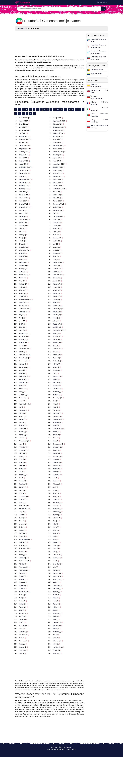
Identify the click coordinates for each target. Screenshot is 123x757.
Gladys (55, 582)
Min (20, 478)
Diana (55, 333)
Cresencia (56, 622)
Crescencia (56, 419)
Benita (55, 318)
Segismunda (23, 561)
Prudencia (22, 496)
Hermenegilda (23, 539)
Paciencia (56, 262)
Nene (20, 521)
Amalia (21, 438)
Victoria (55, 185)
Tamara (55, 385)
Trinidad (21, 145)
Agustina (55, 167)
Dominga (22, 616)
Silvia (54, 161)
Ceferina (55, 336)
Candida (55, 268)
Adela (20, 253)
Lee (20, 407)
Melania (55, 253)
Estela (21, 530)
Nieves (21, 278)
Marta (54, 182)
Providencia (56, 647)
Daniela (21, 579)
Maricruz (55, 465)
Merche (21, 475)
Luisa (20, 228)
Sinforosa (22, 361)
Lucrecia (21, 170)
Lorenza (21, 364)
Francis (55, 305)
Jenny (21, 401)
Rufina (21, 582)
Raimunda (22, 505)
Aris (54, 561)
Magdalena (22, 179)
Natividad (56, 127)
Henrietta (56, 632)
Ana (20, 127)
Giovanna (22, 641)
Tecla (20, 192)
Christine (56, 456)
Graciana (56, 502)
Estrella (21, 198)
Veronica (55, 133)
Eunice (21, 527)
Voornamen (20, 28)
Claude (55, 450)
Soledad (21, 342)
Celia (20, 638)
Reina (21, 385)
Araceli (55, 281)
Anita (54, 321)
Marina (55, 293)
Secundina (22, 358)
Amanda (55, 555)
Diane (21, 416)
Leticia (21, 453)
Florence (55, 558)
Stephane (22, 355)
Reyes (55, 505)
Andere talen (101, 2)
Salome (55, 315)
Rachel (55, 595)
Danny (55, 250)
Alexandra (56, 388)
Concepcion (57, 188)
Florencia (22, 302)
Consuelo (22, 219)
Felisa (55, 232)
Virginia (55, 410)
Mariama (55, 625)
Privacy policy (71, 749)
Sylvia (55, 616)
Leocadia (56, 512)
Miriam (55, 432)
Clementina (22, 308)
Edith (20, 493)
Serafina (55, 238)
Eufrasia (55, 348)
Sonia (54, 179)
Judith (55, 247)
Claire (55, 548)
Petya (54, 644)
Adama (21, 272)
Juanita (55, 149)
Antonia (21, 339)
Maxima (55, 515)
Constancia (22, 250)
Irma (20, 392)
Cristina (55, 173)
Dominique (56, 579)
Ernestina (22, 625)
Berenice (56, 376)
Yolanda (21, 173)
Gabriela (21, 487)
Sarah (55, 379)
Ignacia (21, 619)
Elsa (20, 628)
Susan (21, 518)
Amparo (55, 499)
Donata (21, 552)
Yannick (21, 607)
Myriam (55, 435)
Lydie (54, 407)
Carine (21, 456)
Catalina (55, 130)
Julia (20, 241)
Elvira (20, 413)
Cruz (54, 401)
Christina (22, 632)
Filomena (56, 284)
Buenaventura (23, 299)
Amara (55, 459)
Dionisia (55, 468)
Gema (55, 358)
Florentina (56, 413)
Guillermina (22, 376)
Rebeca (21, 188)
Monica (21, 195)
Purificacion (22, 548)
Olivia (20, 459)
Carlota (55, 219)
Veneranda (22, 570)
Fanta (54, 638)
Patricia (55, 355)
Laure (20, 490)
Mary (20, 315)
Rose (54, 235)
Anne (20, 321)
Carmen (21, 130)
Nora (54, 521)
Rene (54, 438)
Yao (54, 478)
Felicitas (55, 382)
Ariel (54, 487)
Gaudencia (22, 367)
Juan (54, 118)
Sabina (55, 607)
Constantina (57, 428)
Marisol (55, 201)
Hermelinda (22, 592)
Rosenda (56, 564)
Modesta (21, 222)
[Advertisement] (49, 43)
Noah (54, 533)
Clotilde (21, 499)
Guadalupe (56, 398)
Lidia (54, 302)
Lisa (54, 345)
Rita (54, 244)
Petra (54, 198)
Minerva (21, 650)
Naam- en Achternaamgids (56, 749)
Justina (55, 241)
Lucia (54, 139)
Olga (20, 318)
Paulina (21, 425)
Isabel (55, 142)
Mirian (55, 490)
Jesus (21, 121)
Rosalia (21, 204)
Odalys (55, 496)
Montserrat (56, 204)
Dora (20, 598)
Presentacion (23, 404)
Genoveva (56, 447)
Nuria (54, 256)
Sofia (20, 281)
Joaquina (22, 379)
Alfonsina (56, 308)
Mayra (55, 542)
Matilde (21, 216)
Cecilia (55, 299)
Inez (54, 635)
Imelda (55, 425)
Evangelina (56, 216)
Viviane (55, 650)
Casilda (21, 256)
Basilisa (21, 604)
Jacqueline (22, 333)
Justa (20, 444)
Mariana (21, 284)
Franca (21, 536)
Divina (55, 527)
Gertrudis (22, 210)
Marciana (56, 324)
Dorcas (55, 481)
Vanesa (21, 435)
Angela (55, 158)
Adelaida (55, 327)
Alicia (20, 422)
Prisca (21, 268)
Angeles (55, 453)
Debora (21, 432)
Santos (55, 265)
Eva (54, 373)
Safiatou (21, 647)
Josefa (21, 164)
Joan (20, 352)
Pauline (21, 545)
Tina (54, 352)
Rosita (21, 373)
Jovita (21, 468)
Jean (20, 142)
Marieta (55, 570)
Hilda (20, 327)
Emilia (55, 225)
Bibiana (21, 225)
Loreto (21, 465)
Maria (20, 118)
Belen (20, 462)
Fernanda (22, 312)
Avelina (21, 419)
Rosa (20, 124)
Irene (54, 195)
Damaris (21, 613)
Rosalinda (22, 382)
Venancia (56, 588)
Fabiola (55, 296)
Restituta (22, 542)
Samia (21, 644)
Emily (20, 512)
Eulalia (21, 296)
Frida (54, 601)
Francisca (56, 152)
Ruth (54, 259)
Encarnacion (57, 330)
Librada (55, 342)
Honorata (56, 392)
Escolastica (22, 348)
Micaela (21, 185)
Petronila (22, 447)
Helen (21, 595)
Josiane (55, 592)
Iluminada (56, 422)
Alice (54, 610)
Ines (20, 232)
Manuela (55, 176)
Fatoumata (22, 567)
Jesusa (55, 290)
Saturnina (56, 641)
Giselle (21, 588)
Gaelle (21, 533)
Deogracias (22, 167)
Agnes (21, 515)
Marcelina (22, 275)
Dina (20, 238)
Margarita (22, 149)
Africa (54, 530)
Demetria (56, 613)
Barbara (55, 585)
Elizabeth (22, 558)
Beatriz (21, 293)
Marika (55, 628)
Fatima (55, 339)
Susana (21, 152)
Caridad (21, 428)
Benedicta (56, 576)
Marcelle (21, 388)
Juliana (55, 367)
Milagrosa (22, 139)
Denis (20, 259)
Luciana (55, 653)
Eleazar (21, 576)
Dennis (55, 287)
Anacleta (55, 475)
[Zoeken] (103, 9)
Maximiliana (23, 508)
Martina (21, 161)
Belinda (21, 481)
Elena (20, 158)
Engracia (22, 247)
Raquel (55, 170)
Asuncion (22, 213)
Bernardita (56, 275)
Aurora (55, 272)
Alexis (21, 345)
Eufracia (55, 518)
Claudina (22, 484)
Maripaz (21, 262)
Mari (54, 192)
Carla (20, 610)
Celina (21, 370)
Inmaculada (56, 164)
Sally (54, 552)
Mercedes (56, 145)
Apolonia (55, 416)
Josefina (21, 136)
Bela (54, 524)
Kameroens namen (96, 69)
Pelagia (55, 312)
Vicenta (21, 265)
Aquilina (21, 585)
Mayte (21, 555)
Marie (20, 201)
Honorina (56, 508)
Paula (20, 287)
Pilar (20, 133)
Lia (54, 539)
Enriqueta (22, 207)
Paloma (55, 364)
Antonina (56, 462)
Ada (20, 472)
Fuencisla (56, 573)
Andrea (21, 524)
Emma (21, 244)
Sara (54, 619)
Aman (55, 545)
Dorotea (55, 370)
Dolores (55, 155)
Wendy (55, 493)
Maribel (21, 155)
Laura (20, 330)
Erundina (22, 395)
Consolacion (23, 441)
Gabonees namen (96, 73)
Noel (20, 324)
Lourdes (21, 182)
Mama (21, 573)
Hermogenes (57, 444)
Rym (20, 622)
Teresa (55, 136)
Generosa (22, 635)
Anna (20, 502)
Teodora (21, 305)
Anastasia (56, 210)
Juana (21, 235)
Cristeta (55, 361)
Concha (21, 290)
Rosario (55, 222)
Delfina (55, 278)
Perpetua (22, 450)
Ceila (54, 404)
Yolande (55, 484)
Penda (55, 472)
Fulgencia (22, 410)
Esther (55, 124)
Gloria (55, 207)
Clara (20, 176)
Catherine (22, 398)
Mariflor (55, 604)
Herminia (22, 336)
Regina (55, 228)
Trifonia (21, 564)
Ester (20, 653)
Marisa (21, 601)
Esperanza (56, 121)
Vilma (54, 598)
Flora (54, 441)
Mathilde (55, 395)
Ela (54, 213)
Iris (54, 536)
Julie (54, 567)
